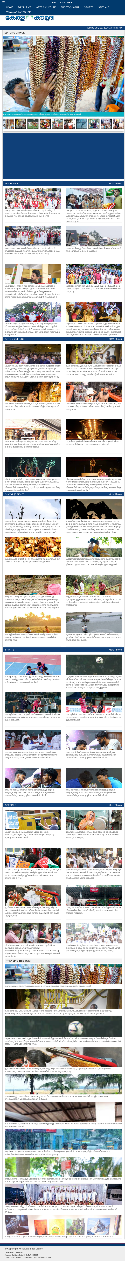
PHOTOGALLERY (37, 2)
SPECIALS (103, 7)
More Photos (115, 183)
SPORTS (88, 7)
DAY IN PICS (24, 7)
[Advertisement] (63, 156)
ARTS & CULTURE (46, 7)
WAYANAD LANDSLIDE (18, 12)
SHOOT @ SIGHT (70, 7)
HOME (9, 7)
